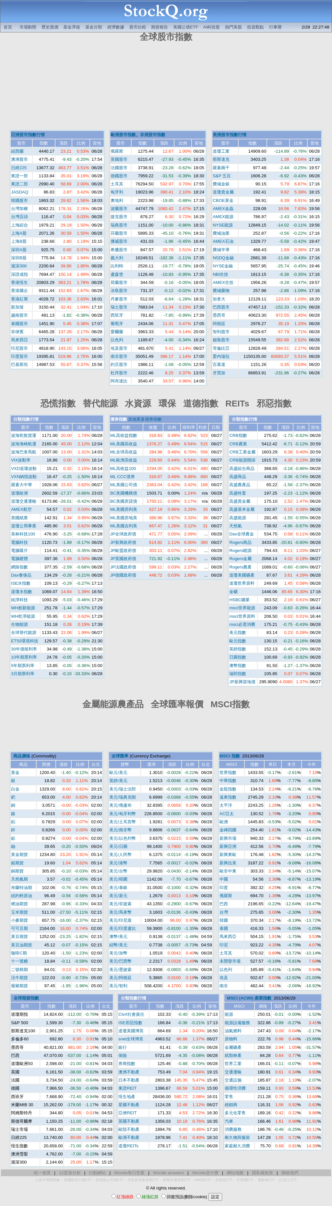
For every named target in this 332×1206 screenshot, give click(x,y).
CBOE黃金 (223, 200)
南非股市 (119, 356)
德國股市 (119, 175)
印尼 (223, 945)
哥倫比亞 (221, 348)
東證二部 (19, 183)
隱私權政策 (262, 1172)
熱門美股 (233, 27)
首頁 (8, 27)
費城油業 (221, 233)
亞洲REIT (127, 1112)
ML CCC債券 (122, 476)
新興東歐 (227, 854)
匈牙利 (117, 192)
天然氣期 (19, 879)
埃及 (223, 977)
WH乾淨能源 (23, 616)
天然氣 (235, 525)
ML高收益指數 (123, 435)
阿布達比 (119, 381)
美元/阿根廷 (120, 977)
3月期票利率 (22, 673)
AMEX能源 (223, 216)
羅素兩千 (221, 167)
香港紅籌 (19, 299)
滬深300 (19, 265)
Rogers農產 (240, 567)
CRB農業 (238, 443)
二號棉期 (19, 969)
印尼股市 (19, 348)
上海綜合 (19, 225)
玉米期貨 (19, 912)
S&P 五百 (222, 175)
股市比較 (137, 27)
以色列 (117, 339)
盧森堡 (117, 274)
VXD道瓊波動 (24, 468)
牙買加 (219, 372)
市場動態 (27, 27)
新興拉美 (227, 863)
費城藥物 (221, 290)
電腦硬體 (19, 558)
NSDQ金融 (223, 257)
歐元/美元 (118, 772)
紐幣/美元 (118, 945)
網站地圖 (235, 1172)
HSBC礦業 (239, 599)
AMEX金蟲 (223, 208)
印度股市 (19, 356)
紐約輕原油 (21, 895)
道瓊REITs (128, 1145)
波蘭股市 (119, 208)
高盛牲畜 (237, 493)
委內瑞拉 (221, 356)
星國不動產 (128, 1104)
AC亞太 (226, 813)
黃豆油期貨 (21, 945)
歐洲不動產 (128, 1137)
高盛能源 (237, 517)
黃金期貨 (19, 854)
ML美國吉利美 (123, 525)
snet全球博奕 (130, 1038)
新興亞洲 (227, 846)
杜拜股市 (119, 372)
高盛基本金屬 (242, 509)
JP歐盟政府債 (123, 550)
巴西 (223, 903)
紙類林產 (233, 1055)
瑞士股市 (119, 307)
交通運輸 (233, 1072)
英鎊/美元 (118, 780)
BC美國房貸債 (123, 501)
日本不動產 (128, 1080)
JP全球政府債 (123, 534)
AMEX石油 (223, 241)
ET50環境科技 (24, 640)
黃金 (15, 772)
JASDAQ (19, 192)
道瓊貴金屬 (223, 192)
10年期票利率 (24, 657)
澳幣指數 (237, 665)
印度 (223, 887)
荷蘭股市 (119, 282)
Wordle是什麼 (205, 1172)
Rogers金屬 (240, 558)
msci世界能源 (242, 607)
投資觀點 (255, 27)
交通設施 (233, 1080)
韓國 (223, 920)
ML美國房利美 (123, 509)
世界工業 (233, 1063)
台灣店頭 (19, 216)
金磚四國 (227, 829)
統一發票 (42, 1172)
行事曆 (275, 27)
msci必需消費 (242, 624)
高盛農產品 (239, 484)
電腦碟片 (19, 550)
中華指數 (227, 780)
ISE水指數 (20, 583)
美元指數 (237, 632)
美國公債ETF (185, 27)
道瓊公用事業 (23, 525)
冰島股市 (119, 290)
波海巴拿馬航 (23, 452)
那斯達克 (221, 159)
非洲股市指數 (152, 134)
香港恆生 (19, 282)
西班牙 (117, 315)
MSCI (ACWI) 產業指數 (249, 998)
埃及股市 (119, 348)
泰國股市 (19, 323)
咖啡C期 (19, 953)
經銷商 (231, 1104)
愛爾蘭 (117, 331)
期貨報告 (159, 27)
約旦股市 (119, 364)
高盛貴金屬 (239, 501)
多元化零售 (235, 1112)
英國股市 (119, 159)
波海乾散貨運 (23, 435)
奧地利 (117, 200)
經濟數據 (115, 27)
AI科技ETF (203, 1180)
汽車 (229, 1121)
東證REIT (127, 1088)
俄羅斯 (117, 151)
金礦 (233, 591)
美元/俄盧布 (120, 805)
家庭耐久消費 (237, 1145)
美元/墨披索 (120, 969)
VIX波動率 (20, 460)
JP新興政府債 (123, 542)
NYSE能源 (223, 225)
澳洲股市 (19, 159)
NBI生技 (220, 274)
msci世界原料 (242, 616)
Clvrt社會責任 (131, 1014)
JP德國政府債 (123, 575)
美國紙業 (19, 517)
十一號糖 (19, 961)
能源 (229, 1014)
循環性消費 (235, 1088)
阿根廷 (219, 323)
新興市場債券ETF (177, 1180)
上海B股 (19, 241)
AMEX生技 (223, 282)
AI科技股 (211, 27)
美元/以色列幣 (122, 838)
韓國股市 (19, 200)
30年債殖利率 (24, 649)
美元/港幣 (118, 863)
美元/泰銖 (118, 887)
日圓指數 (237, 657)
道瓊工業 (221, 151)
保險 (122, 1055)
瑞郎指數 (237, 673)
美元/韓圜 (118, 879)
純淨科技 (19, 599)
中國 (223, 879)
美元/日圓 (118, 846)
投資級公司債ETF (110, 1180)
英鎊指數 (237, 649)
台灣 (223, 912)
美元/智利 (118, 985)
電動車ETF (266, 1180)
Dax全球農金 (241, 534)
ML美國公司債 (123, 484)
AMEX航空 (21, 509)
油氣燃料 (233, 1030)
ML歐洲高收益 (123, 460)
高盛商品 (237, 476)
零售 (229, 1096)
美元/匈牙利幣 (122, 813)
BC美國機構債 (123, 493)
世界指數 (227, 772)
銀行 (122, 1047)
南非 (223, 985)
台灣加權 (19, 208)
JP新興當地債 (242, 681)
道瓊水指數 (21, 591)
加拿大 (219, 299)
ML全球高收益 (123, 452)
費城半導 (221, 249)
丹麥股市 (119, 299)
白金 (15, 789)
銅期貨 (17, 871)
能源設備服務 (237, 1022)
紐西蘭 (17, 151)
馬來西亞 (19, 339)
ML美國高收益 (123, 443)
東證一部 (19, 175)
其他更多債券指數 (145, 419)
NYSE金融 (223, 265)
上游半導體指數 (47, 1180)
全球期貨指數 (26, 998)
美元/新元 (118, 895)
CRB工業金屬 (242, 452)
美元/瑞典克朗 (122, 797)
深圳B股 (19, 257)
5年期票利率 (22, 665)
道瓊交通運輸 (23, 501)
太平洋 (225, 805)
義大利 (117, 257)
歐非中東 (227, 871)
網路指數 (19, 567)
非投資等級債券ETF (143, 1180)
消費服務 (233, 1129)
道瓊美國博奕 (131, 1030)
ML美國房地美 (123, 517)
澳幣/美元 (118, 936)
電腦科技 (19, 542)
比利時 (117, 265)
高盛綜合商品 (242, 468)
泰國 (223, 928)
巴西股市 (221, 307)
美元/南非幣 (120, 829)
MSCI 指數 (229, 756)
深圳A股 (19, 249)
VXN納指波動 (24, 476)
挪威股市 (119, 241)
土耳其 (117, 183)
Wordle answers (168, 1172)
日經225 (19, 167)
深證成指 (19, 274)
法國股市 (119, 167)
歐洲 (223, 821)
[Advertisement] (166, 86)
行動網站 (97, 1172)
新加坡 (17, 307)
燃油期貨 (19, 903)
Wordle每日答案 (129, 1172)
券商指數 (126, 1063)
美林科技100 (23, 534)
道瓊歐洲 (19, 493)
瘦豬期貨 (19, 985)
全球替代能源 (23, 632)
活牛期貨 (19, 977)
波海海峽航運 (23, 443)
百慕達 (219, 364)
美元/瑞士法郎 (122, 789)
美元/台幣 (118, 871)
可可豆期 (19, 928)
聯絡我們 (289, 1172)
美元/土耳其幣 (122, 821)
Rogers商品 (240, 542)
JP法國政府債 (123, 567)
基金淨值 (71, 27)
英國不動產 (128, 1121)
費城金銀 (221, 183)
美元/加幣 (118, 953)
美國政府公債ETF (78, 1180)
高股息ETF (223, 1180)
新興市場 (227, 838)
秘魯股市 (221, 339)
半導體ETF (245, 1180)
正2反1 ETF (288, 1180)
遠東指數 (227, 797)
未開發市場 (230, 961)
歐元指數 (237, 640)
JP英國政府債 (123, 558)
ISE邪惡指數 (130, 1022)
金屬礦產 (233, 1047)
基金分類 (93, 27)
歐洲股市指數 (123, 134)
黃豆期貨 (19, 936)
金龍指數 (227, 789)
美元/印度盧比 (122, 928)
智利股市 (221, 331)
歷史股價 (50, 27)
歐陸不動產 (128, 1129)
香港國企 (19, 290)
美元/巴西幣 (120, 961)
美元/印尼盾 (120, 920)
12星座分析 (70, 1172)
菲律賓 (17, 331)
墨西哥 (219, 315)
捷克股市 (119, 216)
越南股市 (19, 315)
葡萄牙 (117, 323)
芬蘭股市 (119, 233)
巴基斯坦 (19, 364)
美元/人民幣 (120, 854)
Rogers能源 (240, 550)
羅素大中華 (21, 484)
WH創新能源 (23, 607)
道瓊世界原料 (242, 583)
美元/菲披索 (120, 903)
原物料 (231, 1038)
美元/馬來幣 (120, 912)
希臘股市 (119, 249)
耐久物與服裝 (237, 1137)
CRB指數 (238, 435)
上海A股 (19, 233)
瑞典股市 (119, 225)
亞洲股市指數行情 (28, 134)
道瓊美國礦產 (242, 575)
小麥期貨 (19, 920)
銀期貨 (17, 863)
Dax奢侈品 (21, 575)
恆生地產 (126, 1096)
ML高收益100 (123, 468)
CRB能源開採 (242, 460)
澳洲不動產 (128, 1072)
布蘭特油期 (21, 887)
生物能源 (19, 624)
